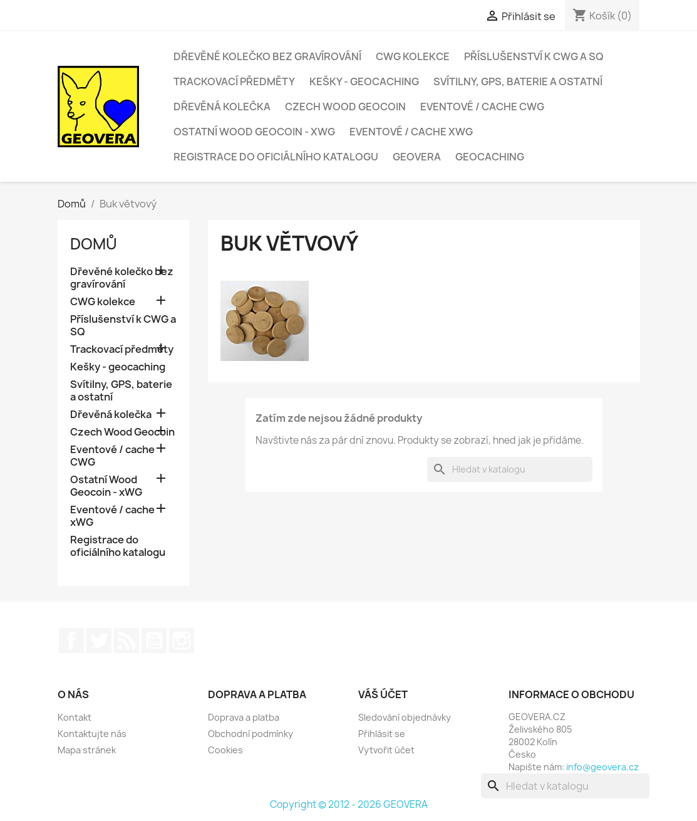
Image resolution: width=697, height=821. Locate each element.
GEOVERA (417, 157)
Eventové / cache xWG (411, 132)
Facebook (71, 640)
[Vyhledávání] (509, 469)
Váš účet (383, 694)
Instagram (181, 640)
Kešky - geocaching (364, 81)
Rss (126, 640)
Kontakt (74, 717)
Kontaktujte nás (92, 734)
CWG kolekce (413, 56)
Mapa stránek (87, 750)
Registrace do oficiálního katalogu (275, 157)
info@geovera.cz (602, 767)
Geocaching (489, 157)
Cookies (225, 750)
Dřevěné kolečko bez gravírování (267, 56)
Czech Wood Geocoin (345, 106)
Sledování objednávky (404, 717)
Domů (93, 243)
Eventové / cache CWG (482, 106)
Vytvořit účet (386, 750)
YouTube (154, 640)
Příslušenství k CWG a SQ (534, 56)
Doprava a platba (243, 717)
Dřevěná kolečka (222, 106)
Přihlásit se (381, 734)
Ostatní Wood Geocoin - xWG (254, 132)
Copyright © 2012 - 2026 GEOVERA (349, 804)
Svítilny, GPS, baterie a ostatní (517, 81)
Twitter (98, 640)
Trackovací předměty (234, 81)
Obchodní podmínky (250, 734)
